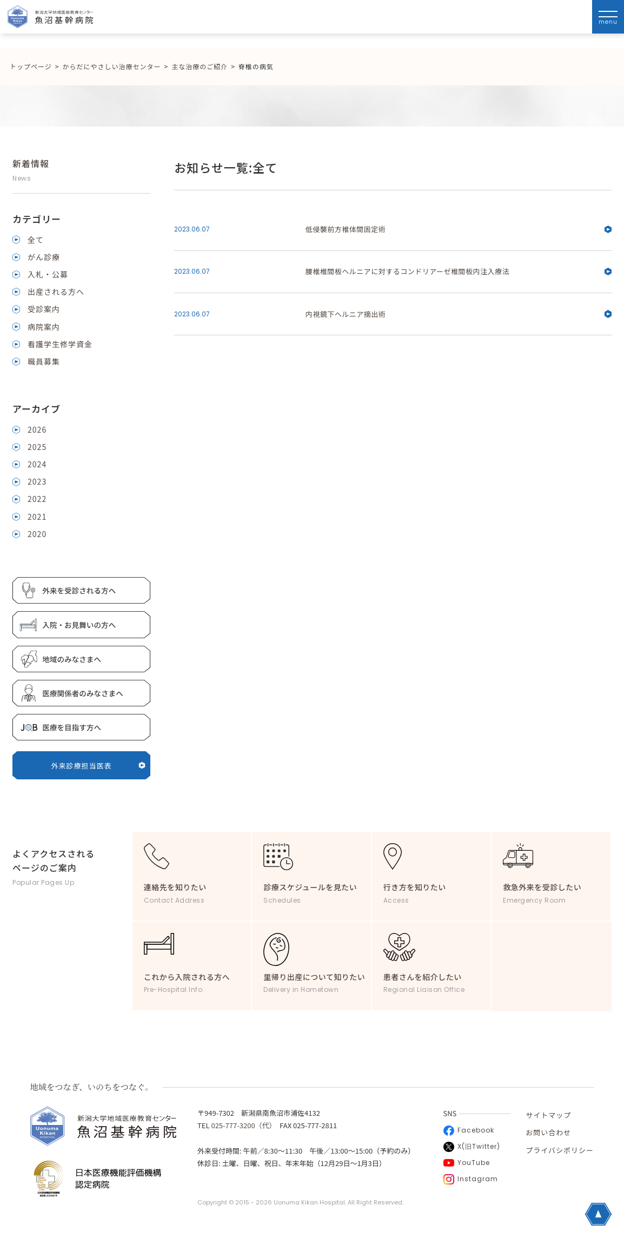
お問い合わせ (548, 1132)
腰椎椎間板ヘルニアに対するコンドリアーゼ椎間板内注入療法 (459, 271)
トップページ (31, 66)
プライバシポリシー (560, 1150)
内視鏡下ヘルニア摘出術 (459, 314)
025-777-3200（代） (242, 1125)
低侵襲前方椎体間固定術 (459, 229)
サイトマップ (548, 1115)
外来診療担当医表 (98, 765)
